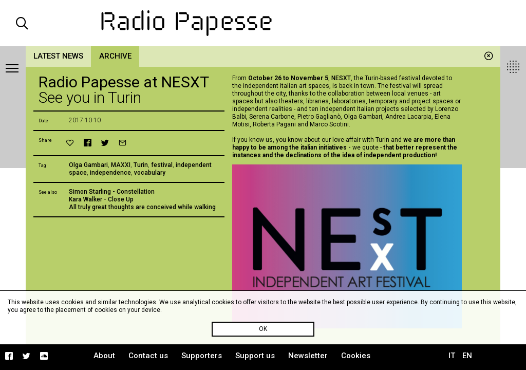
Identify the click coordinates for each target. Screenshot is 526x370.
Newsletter (308, 355)
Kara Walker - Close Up (101, 199)
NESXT (341, 78)
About (104, 355)
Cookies (355, 355)
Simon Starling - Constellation (112, 191)
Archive (115, 56)
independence (110, 172)
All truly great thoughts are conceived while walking (142, 207)
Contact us (148, 355)
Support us (255, 355)
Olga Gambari (88, 165)
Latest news (58, 56)
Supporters (201, 355)
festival (162, 165)
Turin (141, 165)
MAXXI (120, 165)
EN (467, 355)
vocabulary (149, 172)
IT (451, 355)
